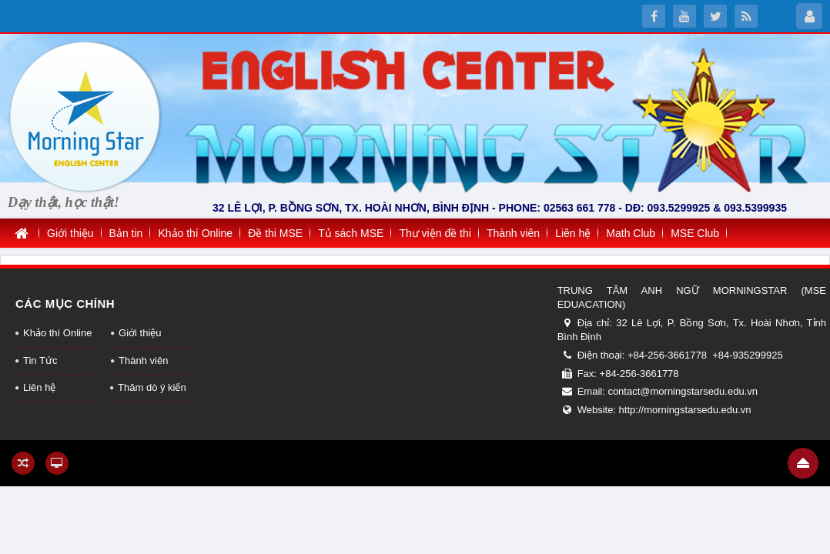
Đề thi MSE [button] (275, 233)
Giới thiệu (140, 333)
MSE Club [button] (695, 233)
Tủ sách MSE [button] (350, 233)
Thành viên (143, 360)
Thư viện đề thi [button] (434, 233)
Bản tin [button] (126, 233)
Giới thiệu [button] (70, 233)
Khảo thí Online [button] (195, 233)
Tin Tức (40, 360)
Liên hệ (39, 387)
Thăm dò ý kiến (152, 387)
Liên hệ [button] (573, 233)
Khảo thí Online (57, 333)
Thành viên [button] (513, 233)
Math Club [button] (630, 233)
